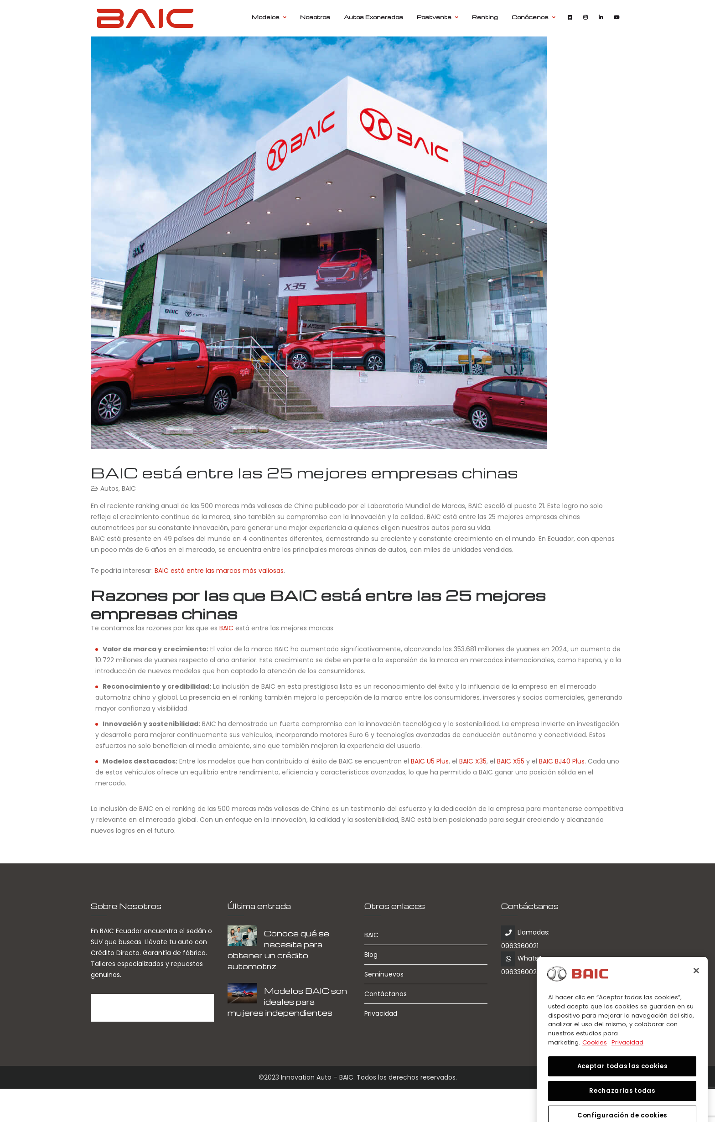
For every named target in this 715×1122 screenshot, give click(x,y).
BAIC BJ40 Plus (562, 761)
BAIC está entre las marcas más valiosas (219, 570)
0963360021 (520, 946)
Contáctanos (385, 993)
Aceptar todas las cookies (622, 1101)
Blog (371, 954)
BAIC (129, 488)
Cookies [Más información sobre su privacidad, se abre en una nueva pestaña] (594, 1078)
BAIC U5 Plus (430, 761)
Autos (109, 488)
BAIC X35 (473, 761)
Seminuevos (384, 974)
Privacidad (380, 1013)
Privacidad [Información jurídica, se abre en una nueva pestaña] (627, 1078)
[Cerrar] (696, 1007)
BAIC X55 (510, 761)
